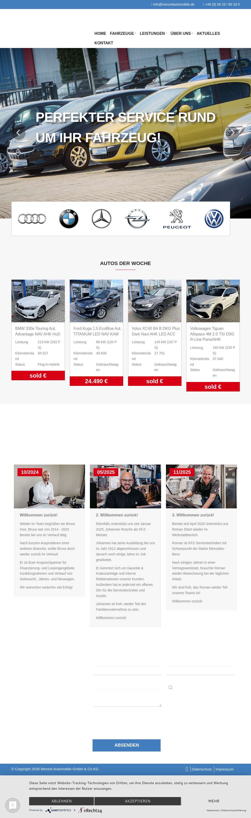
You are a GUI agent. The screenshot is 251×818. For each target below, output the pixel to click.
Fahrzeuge (123, 33)
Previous (19, 133)
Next (232, 133)
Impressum (225, 769)
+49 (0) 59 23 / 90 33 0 (221, 4)
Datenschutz (202, 769)
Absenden (126, 745)
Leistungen (153, 33)
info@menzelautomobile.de (173, 4)
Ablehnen (61, 801)
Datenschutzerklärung (127, 717)
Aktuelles (208, 33)
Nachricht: (104, 685)
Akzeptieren (137, 801)
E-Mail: (173, 662)
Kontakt (104, 43)
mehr (213, 801)
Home (100, 33)
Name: (99, 662)
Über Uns (182, 33)
